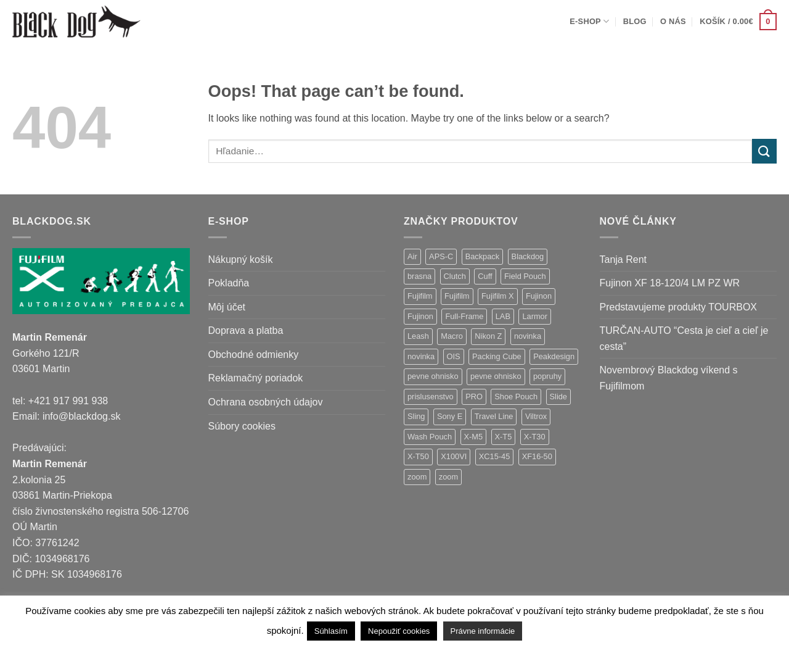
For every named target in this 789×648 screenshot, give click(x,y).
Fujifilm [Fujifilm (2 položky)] (457, 296)
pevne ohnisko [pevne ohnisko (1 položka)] (495, 376)
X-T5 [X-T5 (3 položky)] (503, 436)
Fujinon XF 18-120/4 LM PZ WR (670, 283)
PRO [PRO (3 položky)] (474, 396)
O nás (673, 21)
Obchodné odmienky (253, 354)
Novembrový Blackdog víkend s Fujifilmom (669, 378)
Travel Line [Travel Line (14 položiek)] (494, 416)
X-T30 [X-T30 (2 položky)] (535, 436)
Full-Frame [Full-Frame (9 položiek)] (464, 316)
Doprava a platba (246, 330)
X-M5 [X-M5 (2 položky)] (473, 436)
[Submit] (764, 151)
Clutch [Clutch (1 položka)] (455, 276)
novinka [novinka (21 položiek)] (527, 336)
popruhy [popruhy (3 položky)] (547, 376)
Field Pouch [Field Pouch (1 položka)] (525, 276)
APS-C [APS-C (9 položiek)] (441, 256)
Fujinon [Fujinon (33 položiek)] (539, 296)
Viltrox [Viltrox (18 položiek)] (536, 416)
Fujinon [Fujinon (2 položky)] (420, 316)
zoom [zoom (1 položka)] (448, 476)
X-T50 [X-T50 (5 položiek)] (418, 456)
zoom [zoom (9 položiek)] (417, 476)
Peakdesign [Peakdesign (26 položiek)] (553, 356)
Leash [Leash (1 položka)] (418, 336)
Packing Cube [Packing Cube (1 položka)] (496, 356)
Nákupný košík (240, 259)
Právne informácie (483, 631)
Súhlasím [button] (331, 631)
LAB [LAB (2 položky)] (503, 316)
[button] (738, 21)
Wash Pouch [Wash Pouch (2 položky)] (429, 436)
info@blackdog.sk (82, 416)
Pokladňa (229, 283)
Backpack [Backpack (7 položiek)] (482, 256)
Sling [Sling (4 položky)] (416, 416)
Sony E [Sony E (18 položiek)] (449, 416)
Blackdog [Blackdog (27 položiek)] (528, 256)
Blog (635, 21)
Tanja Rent (623, 259)
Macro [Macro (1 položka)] (452, 336)
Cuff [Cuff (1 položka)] (485, 276)
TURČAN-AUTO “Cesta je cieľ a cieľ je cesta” (684, 338)
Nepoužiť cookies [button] (399, 631)
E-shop (589, 21)
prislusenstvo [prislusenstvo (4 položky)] (430, 396)
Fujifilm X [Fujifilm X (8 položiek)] (497, 296)
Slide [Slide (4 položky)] (558, 396)
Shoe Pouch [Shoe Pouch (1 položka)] (516, 396)
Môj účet (226, 307)
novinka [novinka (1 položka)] (421, 356)
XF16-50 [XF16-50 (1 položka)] (537, 456)
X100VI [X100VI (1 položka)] (454, 456)
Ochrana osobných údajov (265, 402)
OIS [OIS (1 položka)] (453, 356)
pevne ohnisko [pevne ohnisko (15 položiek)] (433, 376)
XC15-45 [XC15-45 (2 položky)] (494, 456)
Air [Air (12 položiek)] (412, 256)
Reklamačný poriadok (255, 378)
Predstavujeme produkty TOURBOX (679, 307)
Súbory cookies (242, 426)
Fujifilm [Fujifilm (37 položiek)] (420, 296)
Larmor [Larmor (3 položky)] (534, 316)
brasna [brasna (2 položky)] (419, 276)
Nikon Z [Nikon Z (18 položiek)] (488, 336)
